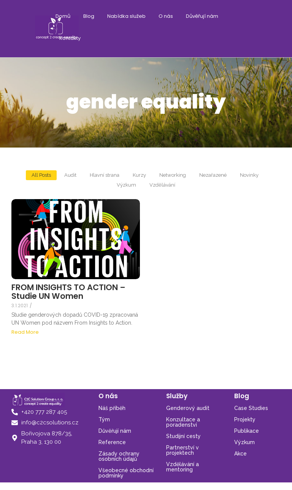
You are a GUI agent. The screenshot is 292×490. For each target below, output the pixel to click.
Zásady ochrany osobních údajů (119, 456)
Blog (88, 16)
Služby (176, 395)
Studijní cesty (183, 436)
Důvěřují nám (202, 16)
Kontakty (70, 38)
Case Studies (251, 408)
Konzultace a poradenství (183, 422)
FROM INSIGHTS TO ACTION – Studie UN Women (68, 291)
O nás (166, 16)
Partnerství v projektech (182, 450)
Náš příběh (111, 408)
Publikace (246, 431)
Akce (240, 454)
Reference (112, 442)
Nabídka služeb (126, 16)
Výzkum (244, 442)
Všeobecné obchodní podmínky (126, 473)
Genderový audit (187, 408)
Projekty (245, 419)
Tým (104, 419)
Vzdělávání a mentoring (182, 467)
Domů (63, 16)
